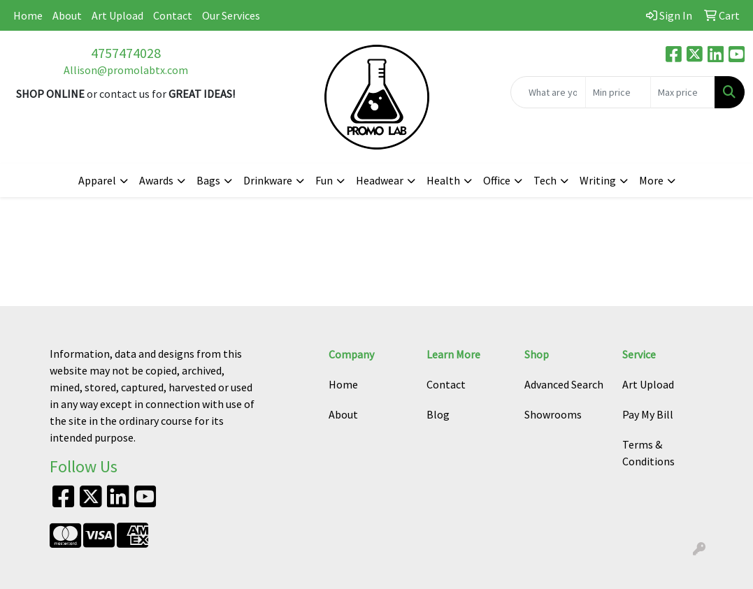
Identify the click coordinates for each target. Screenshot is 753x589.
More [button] (651, 180)
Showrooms (553, 414)
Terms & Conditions (648, 452)
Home (28, 15)
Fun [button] (324, 180)
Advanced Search (563, 384)
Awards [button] (156, 180)
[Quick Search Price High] (682, 92)
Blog (438, 414)
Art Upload (117, 15)
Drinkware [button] (267, 180)
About (67, 15)
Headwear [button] (379, 180)
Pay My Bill (647, 414)
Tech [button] (545, 180)
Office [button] (496, 180)
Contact (172, 15)
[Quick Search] (548, 92)
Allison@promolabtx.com (126, 70)
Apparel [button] (97, 180)
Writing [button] (598, 180)
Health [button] (443, 180)
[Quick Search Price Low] (617, 92)
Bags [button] (208, 180)
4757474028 (126, 52)
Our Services (231, 15)
